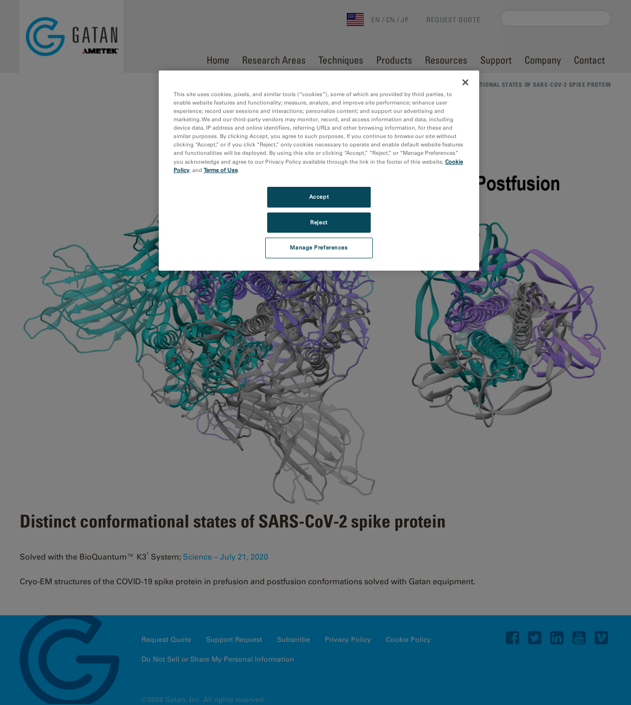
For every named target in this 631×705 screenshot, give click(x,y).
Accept (319, 196)
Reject (318, 222)
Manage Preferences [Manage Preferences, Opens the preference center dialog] (319, 247)
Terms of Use (221, 170)
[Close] (465, 82)
